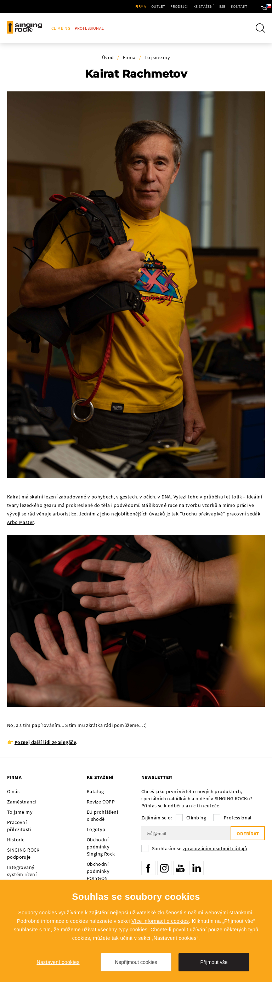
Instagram (164, 868)
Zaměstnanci (21, 801)
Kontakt (217, 6)
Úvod (108, 57)
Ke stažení (182, 6)
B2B (201, 6)
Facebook (148, 868)
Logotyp (96, 829)
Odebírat (248, 833)
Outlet (137, 6)
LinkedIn (196, 868)
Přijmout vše (213, 962)
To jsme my (157, 57)
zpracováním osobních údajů (215, 848)
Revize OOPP (101, 801)
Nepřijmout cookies (136, 962)
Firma (119, 6)
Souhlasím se (200, 848)
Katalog (95, 791)
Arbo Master (20, 522)
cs (255, 6)
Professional (89, 28)
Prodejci (157, 6)
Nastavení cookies (57, 962)
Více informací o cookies (160, 921)
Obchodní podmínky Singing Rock (101, 846)
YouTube (180, 868)
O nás (13, 791)
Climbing (60, 28)
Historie (15, 839)
